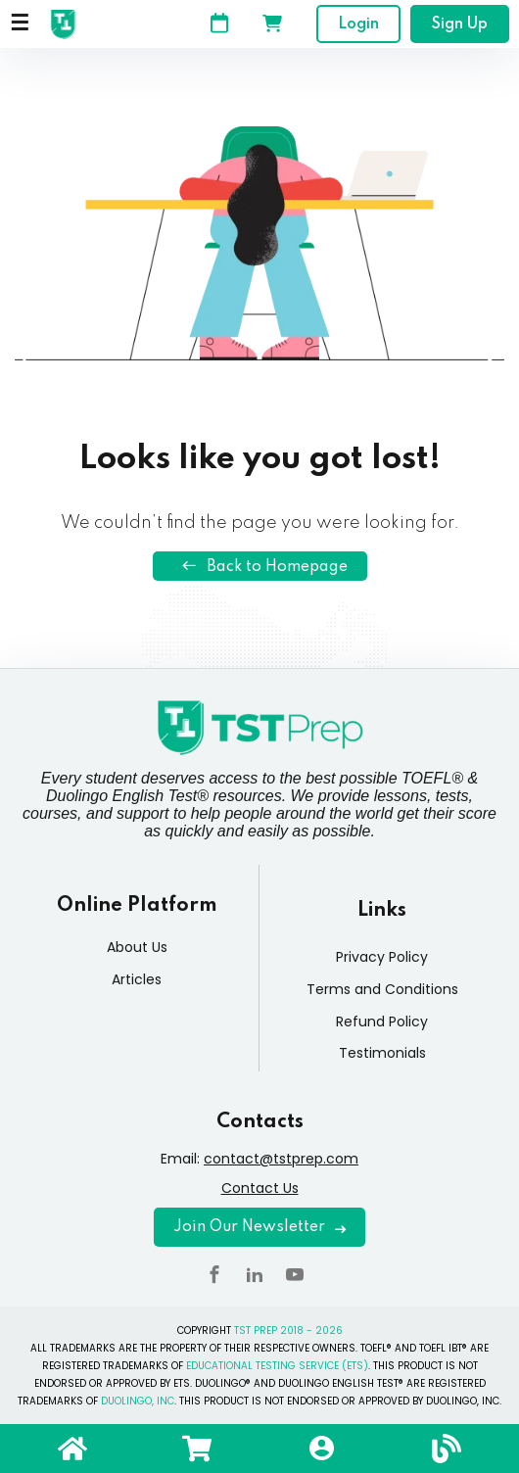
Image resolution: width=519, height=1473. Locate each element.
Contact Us (260, 1188)
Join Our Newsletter (259, 1227)
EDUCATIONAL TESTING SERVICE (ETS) (277, 1365)
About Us (137, 947)
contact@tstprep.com (281, 1158)
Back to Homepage (260, 566)
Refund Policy (382, 1021)
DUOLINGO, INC (137, 1401)
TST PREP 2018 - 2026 (288, 1330)
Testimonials (382, 1053)
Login (358, 24)
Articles (137, 979)
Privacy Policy (382, 957)
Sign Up (460, 24)
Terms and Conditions (382, 989)
